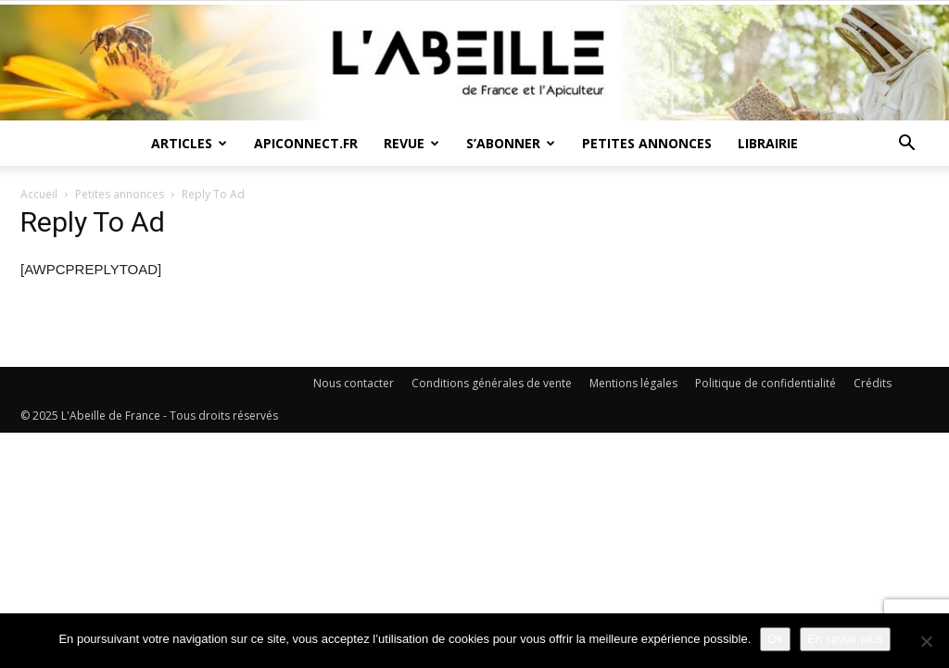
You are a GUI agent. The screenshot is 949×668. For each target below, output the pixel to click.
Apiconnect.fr (306, 143)
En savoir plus (845, 639)
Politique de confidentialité (765, 383)
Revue (411, 143)
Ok (775, 639)
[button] (906, 145)
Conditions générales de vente (491, 383)
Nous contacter (353, 383)
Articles (189, 143)
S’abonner (510, 143)
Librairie (768, 143)
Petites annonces (647, 143)
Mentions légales (633, 383)
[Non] (926, 641)
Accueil (38, 194)
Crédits (873, 383)
